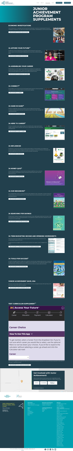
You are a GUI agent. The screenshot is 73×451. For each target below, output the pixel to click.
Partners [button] (59, 402)
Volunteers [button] (30, 402)
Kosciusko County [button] (60, 426)
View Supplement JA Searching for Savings (19, 221)
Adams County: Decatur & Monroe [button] (62, 412)
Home (38, 2)
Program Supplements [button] (46, 403)
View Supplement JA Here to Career (17, 131)
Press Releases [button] (30, 412)
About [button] (29, 407)
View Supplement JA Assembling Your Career (19, 74)
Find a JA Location (60, 445)
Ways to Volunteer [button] (31, 403)
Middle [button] (43, 410)
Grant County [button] (59, 421)
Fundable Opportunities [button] (61, 403)
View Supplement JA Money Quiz (16, 176)
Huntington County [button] (61, 424)
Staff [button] (28, 408)
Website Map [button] (31, 448)
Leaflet (62, 391)
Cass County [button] (59, 415)
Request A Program (52, 383)
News (53, 2)
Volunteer (43, 382)
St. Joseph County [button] (60, 437)
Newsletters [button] (30, 413)
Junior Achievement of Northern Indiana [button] (63, 409)
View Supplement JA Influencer (16, 153)
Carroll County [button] (59, 414)
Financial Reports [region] (60, 406)
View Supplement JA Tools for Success (18, 266)
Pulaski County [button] (60, 436)
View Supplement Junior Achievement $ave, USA (20, 287)
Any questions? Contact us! (39, 387)
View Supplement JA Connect (16, 92)
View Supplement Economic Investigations (19, 32)
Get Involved (67, 2)
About (42, 2)
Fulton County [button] (60, 420)
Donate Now (59, 2)
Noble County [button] (59, 433)
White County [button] (59, 443)
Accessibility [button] (26, 448)
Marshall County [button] (60, 430)
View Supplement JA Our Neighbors (17, 198)
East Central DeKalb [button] (61, 418)
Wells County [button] (59, 442)
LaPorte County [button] (60, 429)
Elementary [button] (44, 408)
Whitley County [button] (60, 444)
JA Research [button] (30, 411)
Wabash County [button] (60, 441)
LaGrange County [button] (60, 427)
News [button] (29, 414)
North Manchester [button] (60, 435)
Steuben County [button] (60, 439)
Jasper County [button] (59, 425)
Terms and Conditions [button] (14, 448)
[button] (46, 449)
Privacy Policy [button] (20, 448)
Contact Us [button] (5, 410)
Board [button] (29, 410)
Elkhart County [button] (60, 419)
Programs (47, 2)
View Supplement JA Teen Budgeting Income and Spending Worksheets (25, 246)
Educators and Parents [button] (47, 402)
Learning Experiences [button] (47, 407)
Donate (36, 382)
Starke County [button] (59, 438)
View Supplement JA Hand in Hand (17, 113)
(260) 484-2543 (5, 411)
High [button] (43, 411)
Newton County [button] (60, 432)
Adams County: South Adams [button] (62, 413)
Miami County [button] (59, 431)
